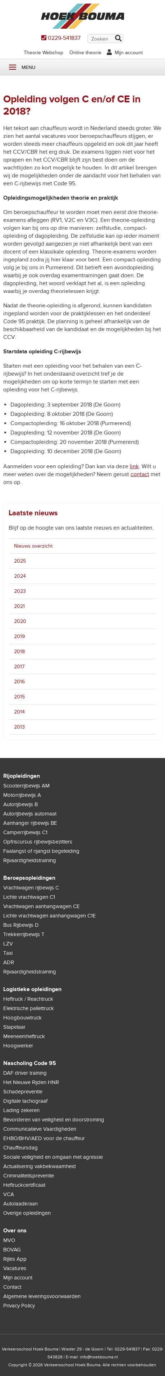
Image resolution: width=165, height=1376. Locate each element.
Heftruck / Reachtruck (28, 999)
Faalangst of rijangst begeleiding (41, 851)
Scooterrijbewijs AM (26, 785)
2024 (20, 576)
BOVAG (12, 1249)
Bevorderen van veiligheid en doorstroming (53, 1119)
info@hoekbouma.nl (99, 1356)
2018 (19, 652)
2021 (19, 606)
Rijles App (15, 1259)
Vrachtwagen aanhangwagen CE (41, 906)
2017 (19, 667)
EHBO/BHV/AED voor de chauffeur (44, 1138)
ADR (8, 962)
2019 (19, 636)
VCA (8, 1194)
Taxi (8, 953)
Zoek (118, 38)
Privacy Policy (19, 1305)
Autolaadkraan (20, 1203)
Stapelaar (14, 1027)
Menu (12, 67)
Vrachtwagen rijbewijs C (31, 887)
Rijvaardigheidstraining (29, 860)
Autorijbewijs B (20, 804)
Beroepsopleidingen (29, 878)
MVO (9, 1240)
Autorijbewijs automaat (29, 813)
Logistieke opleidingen (32, 989)
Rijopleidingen (21, 776)
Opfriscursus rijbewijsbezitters (37, 841)
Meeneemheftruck (24, 1036)
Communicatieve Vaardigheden (39, 1129)
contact (139, 474)
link (134, 466)
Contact (12, 1287)
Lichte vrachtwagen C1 (29, 897)
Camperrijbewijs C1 (25, 832)
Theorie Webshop (43, 53)
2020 (20, 621)
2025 (20, 561)
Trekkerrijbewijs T (24, 934)
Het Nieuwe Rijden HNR (31, 1082)
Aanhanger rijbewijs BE (30, 823)
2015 (19, 697)
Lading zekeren (21, 1110)
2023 (20, 591)
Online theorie (85, 53)
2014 (19, 712)
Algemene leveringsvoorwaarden (42, 1296)
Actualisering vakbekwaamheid (39, 1166)
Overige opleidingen (27, 1213)
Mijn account (129, 53)
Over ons (15, 1230)
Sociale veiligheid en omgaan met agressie (53, 1157)
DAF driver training (25, 1073)
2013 (19, 727)
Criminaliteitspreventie (28, 1175)
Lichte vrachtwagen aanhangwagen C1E (49, 915)
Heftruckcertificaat (24, 1185)
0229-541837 (64, 38)
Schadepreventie (22, 1091)
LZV (8, 943)
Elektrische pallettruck (28, 1008)
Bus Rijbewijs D (21, 925)
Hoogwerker (18, 1045)
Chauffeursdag (20, 1147)
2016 (19, 682)
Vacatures (14, 1268)
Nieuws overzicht (33, 546)
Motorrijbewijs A (22, 795)
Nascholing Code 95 (29, 1063)
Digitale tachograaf (25, 1101)
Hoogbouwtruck (22, 1017)
